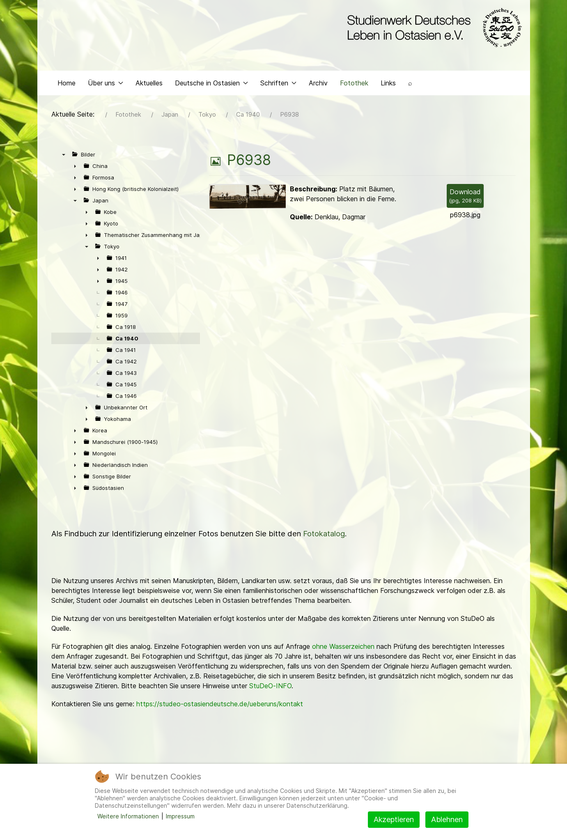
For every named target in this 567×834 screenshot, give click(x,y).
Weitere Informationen (128, 816)
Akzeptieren (394, 819)
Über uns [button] (105, 84)
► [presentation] (75, 168)
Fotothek (354, 84)
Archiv (318, 84)
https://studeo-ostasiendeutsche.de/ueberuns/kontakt (219, 706)
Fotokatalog (324, 535)
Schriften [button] (278, 84)
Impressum (180, 816)
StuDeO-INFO (270, 688)
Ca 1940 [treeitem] (126, 340)
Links (388, 84)
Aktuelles (149, 84)
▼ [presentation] (63, 156)
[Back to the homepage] (432, 28)
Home (66, 84)
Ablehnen (447, 819)
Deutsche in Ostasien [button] (211, 84)
